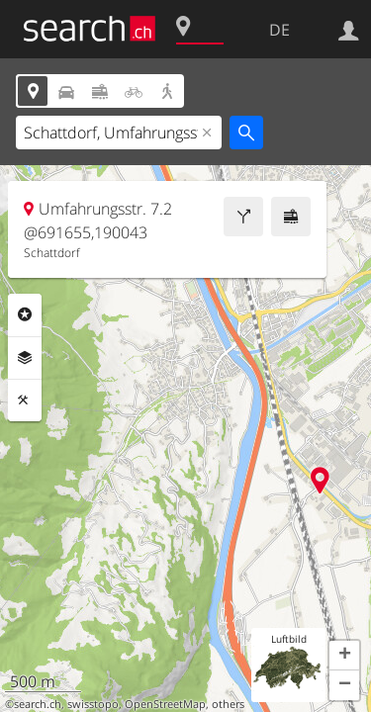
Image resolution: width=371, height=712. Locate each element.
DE (279, 30)
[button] (344, 655)
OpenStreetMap (165, 704)
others (228, 704)
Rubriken (25, 314)
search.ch (37, 704)
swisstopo (93, 704)
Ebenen (25, 358)
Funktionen (25, 400)
